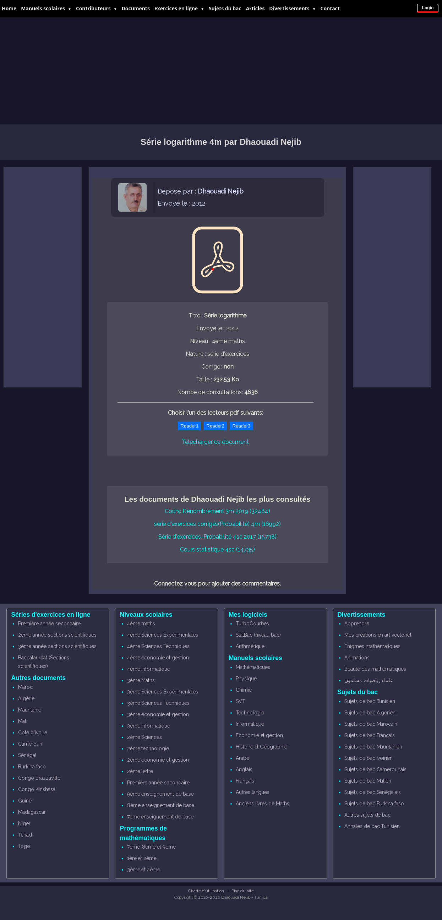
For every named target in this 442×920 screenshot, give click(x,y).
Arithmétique (250, 646)
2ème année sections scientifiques (57, 635)
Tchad (25, 835)
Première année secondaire (49, 623)
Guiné (25, 801)
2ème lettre (140, 771)
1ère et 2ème (142, 858)
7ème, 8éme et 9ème (151, 847)
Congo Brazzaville (39, 778)
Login (428, 7)
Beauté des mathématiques (375, 669)
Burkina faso (31, 766)
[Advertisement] (221, 71)
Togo (24, 846)
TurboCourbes (252, 623)
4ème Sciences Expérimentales (162, 635)
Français (245, 781)
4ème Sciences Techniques (158, 646)
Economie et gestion (259, 735)
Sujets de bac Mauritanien (373, 747)
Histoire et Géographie (261, 747)
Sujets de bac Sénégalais (372, 792)
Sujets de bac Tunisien (369, 701)
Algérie (26, 698)
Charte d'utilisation (206, 890)
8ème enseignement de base (160, 805)
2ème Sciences (144, 737)
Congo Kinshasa (36, 789)
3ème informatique (148, 726)
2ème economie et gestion (158, 760)
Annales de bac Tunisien (372, 826)
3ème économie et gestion (158, 714)
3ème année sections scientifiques (57, 646)
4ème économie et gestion (158, 657)
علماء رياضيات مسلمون (368, 680)
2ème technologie (148, 748)
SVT (240, 701)
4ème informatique (148, 669)
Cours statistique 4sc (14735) (217, 549)
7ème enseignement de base (160, 817)
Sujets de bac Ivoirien (368, 758)
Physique (246, 678)
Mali (22, 721)
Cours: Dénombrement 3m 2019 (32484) (217, 511)
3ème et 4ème (143, 869)
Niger (24, 823)
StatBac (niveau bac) (258, 635)
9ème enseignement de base (160, 794)
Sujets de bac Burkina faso (374, 803)
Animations (357, 657)
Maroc (25, 687)
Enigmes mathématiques (372, 646)
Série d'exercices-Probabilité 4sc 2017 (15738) (217, 536)
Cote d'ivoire (32, 732)
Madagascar (32, 812)
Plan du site (242, 890)
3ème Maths (141, 680)
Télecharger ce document (215, 442)
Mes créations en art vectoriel (377, 635)
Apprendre (356, 623)
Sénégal (27, 755)
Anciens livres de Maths (262, 803)
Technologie (250, 712)
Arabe (242, 758)
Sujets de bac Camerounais (375, 769)
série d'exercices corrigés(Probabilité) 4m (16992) (217, 524)
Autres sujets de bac (367, 815)
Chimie (244, 690)
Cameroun (30, 744)
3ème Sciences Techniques (158, 703)
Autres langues (252, 792)
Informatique (250, 724)
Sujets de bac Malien (367, 781)
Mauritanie (29, 710)
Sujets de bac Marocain (370, 724)
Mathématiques (253, 667)
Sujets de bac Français (369, 735)
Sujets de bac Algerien (369, 712)
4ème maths (141, 623)
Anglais (244, 769)
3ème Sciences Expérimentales (162, 692)
